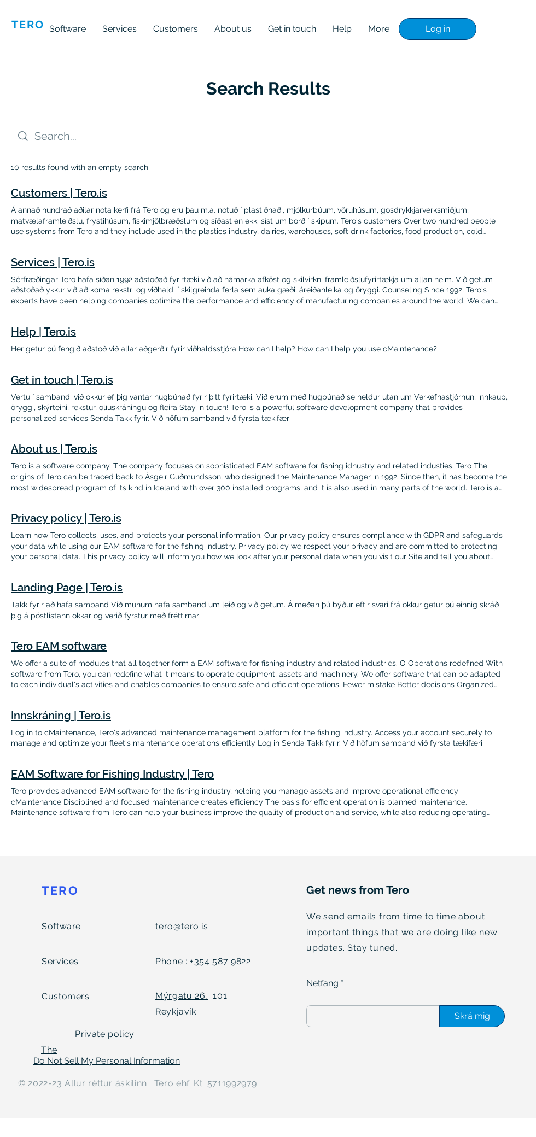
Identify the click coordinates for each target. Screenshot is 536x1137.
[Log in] (437, 29)
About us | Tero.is (54, 448)
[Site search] (276, 136)
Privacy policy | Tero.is (66, 518)
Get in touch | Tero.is (62, 379)
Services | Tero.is (53, 262)
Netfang (322, 983)
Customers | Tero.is (59, 193)
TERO (60, 890)
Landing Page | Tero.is (67, 587)
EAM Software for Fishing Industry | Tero (112, 774)
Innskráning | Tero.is (61, 715)
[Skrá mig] (472, 1016)
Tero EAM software (59, 646)
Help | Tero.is (43, 331)
